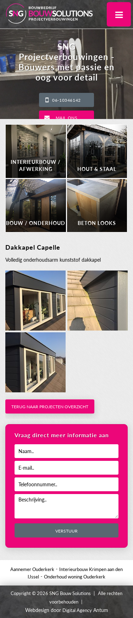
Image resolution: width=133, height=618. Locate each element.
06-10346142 (66, 100)
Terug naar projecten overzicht (49, 406)
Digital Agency (77, 610)
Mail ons (67, 117)
